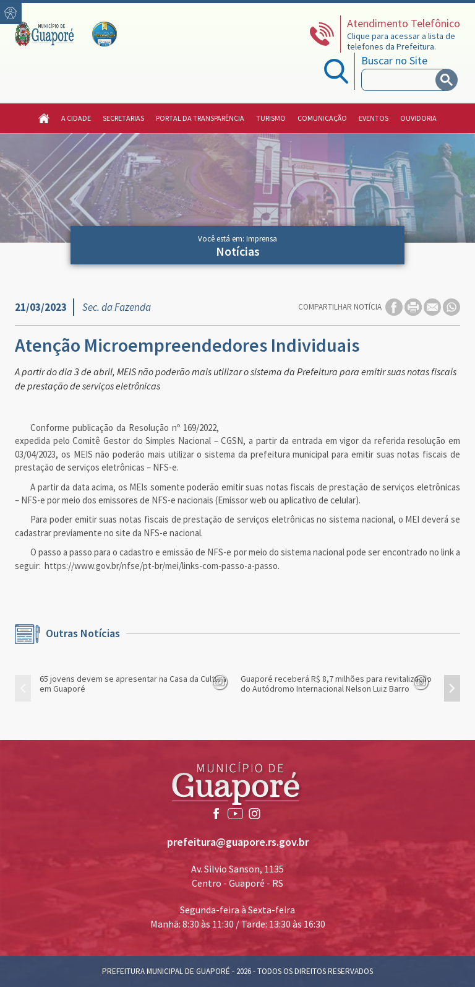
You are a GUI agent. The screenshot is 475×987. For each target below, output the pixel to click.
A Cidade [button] (76, 118)
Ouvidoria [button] (418, 118)
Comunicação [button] (322, 118)
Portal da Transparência (200, 118)
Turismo (271, 118)
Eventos (373, 118)
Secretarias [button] (123, 118)
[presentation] (23, 688)
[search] (401, 79)
